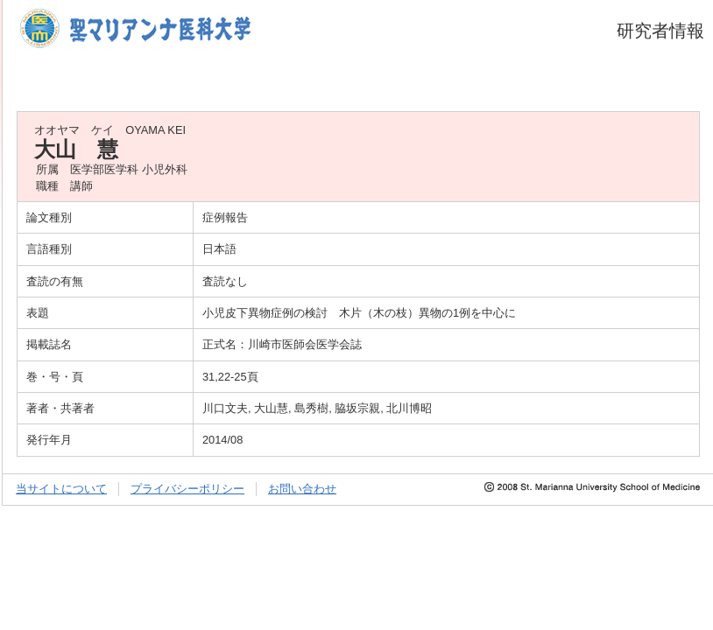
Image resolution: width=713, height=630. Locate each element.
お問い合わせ (302, 488)
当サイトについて (61, 488)
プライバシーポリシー (187, 488)
